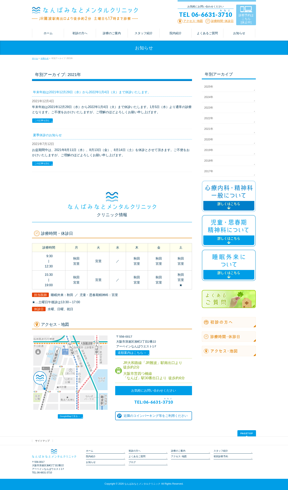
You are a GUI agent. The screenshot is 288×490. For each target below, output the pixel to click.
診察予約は (246, 18)
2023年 (208, 107)
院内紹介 (91, 456)
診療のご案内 (178, 450)
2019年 (208, 150)
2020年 (208, 139)
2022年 (208, 118)
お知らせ (91, 462)
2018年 (208, 160)
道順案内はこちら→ (132, 352)
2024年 (208, 97)
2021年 (208, 128)
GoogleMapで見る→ (70, 416)
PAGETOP (246, 433)
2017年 (208, 171)
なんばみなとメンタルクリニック (142, 483)
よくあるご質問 (137, 456)
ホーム (89, 450)
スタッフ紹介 (221, 450)
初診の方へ (135, 450)
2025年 (208, 86)
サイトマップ (42, 441)
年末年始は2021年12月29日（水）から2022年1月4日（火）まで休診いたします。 (92, 92)
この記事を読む (42, 120)
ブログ (132, 462)
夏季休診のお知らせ (47, 135)
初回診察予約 (221, 456)
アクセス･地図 (179, 456)
